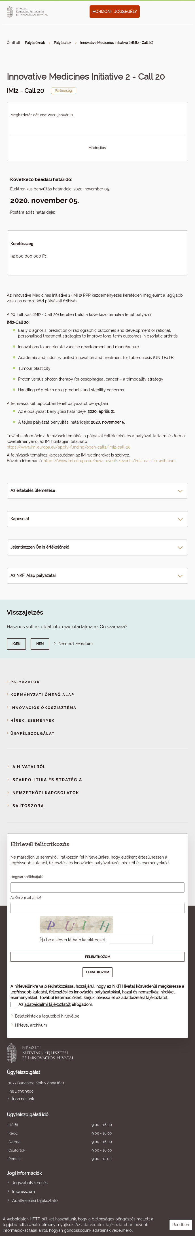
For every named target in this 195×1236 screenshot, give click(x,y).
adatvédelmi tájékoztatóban (107, 1224)
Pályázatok (62, 43)
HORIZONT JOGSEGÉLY (114, 11)
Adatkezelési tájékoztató (35, 1200)
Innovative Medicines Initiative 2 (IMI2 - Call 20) (116, 43)
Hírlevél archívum (31, 1025)
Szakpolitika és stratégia (47, 780)
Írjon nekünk (23, 1099)
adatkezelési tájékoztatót (144, 997)
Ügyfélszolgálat (32, 733)
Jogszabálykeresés (30, 1182)
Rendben (180, 1224)
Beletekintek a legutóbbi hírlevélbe (47, 1016)
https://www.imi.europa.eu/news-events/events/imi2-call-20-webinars (109, 460)
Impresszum (23, 1191)
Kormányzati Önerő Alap (42, 695)
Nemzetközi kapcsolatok (45, 793)
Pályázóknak (35, 43)
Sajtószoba (28, 806)
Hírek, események (32, 720)
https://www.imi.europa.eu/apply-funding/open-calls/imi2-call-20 (69, 447)
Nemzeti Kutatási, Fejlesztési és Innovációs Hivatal (79, 1053)
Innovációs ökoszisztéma (43, 708)
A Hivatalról (29, 766)
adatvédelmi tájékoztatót (47, 1004)
